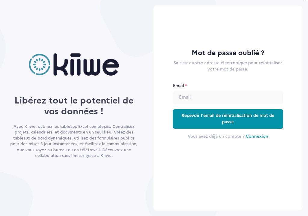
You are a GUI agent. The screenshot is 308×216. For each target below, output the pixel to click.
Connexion (257, 136)
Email (178, 85)
